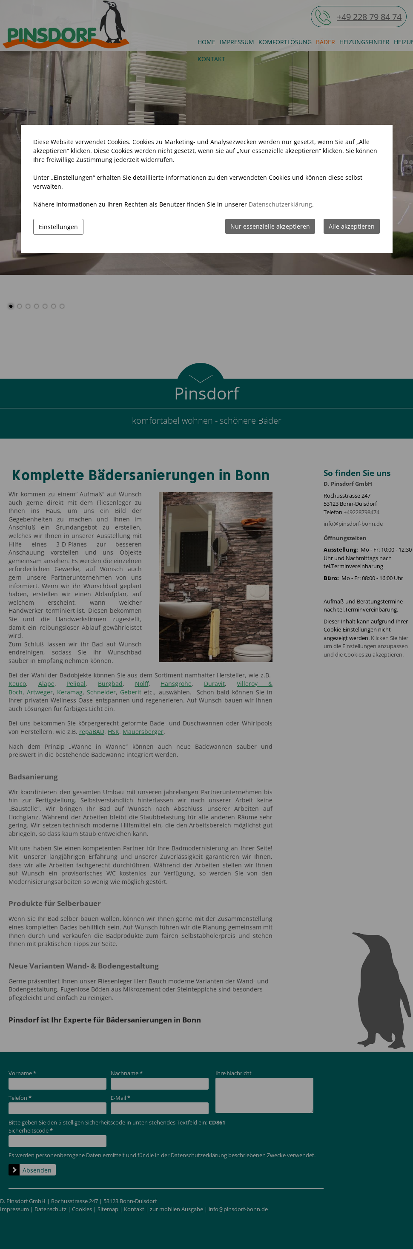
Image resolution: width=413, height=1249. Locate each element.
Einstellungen (58, 227)
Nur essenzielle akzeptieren (270, 226)
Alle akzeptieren (352, 226)
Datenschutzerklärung (280, 204)
